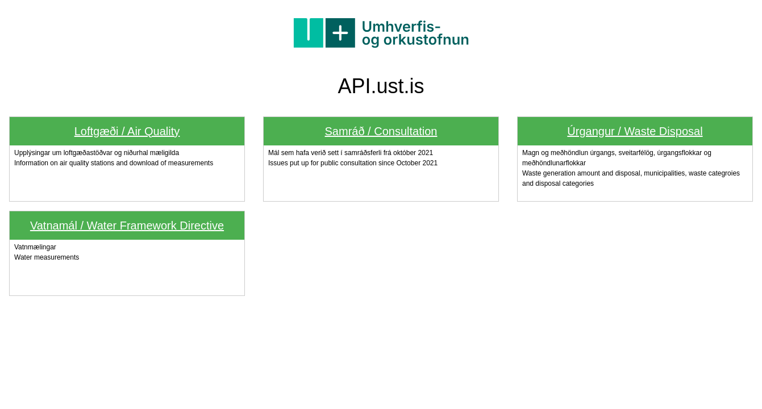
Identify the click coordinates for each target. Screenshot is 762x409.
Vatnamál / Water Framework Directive (127, 225)
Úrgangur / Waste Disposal (634, 131)
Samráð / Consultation (381, 131)
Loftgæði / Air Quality (127, 131)
